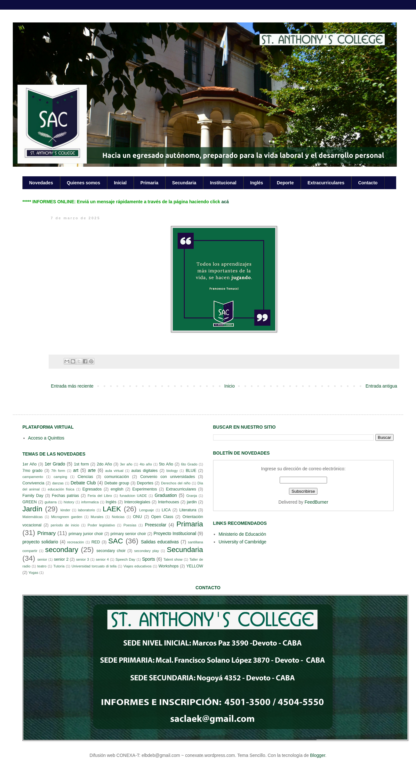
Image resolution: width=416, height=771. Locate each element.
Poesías (130, 525)
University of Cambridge (242, 541)
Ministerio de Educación (242, 534)
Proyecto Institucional (175, 533)
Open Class (162, 517)
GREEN (29, 502)
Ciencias (85, 476)
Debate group (116, 483)
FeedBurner (316, 502)
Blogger (317, 755)
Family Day (32, 495)
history (69, 502)
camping (60, 477)
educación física (61, 489)
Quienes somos (83, 182)
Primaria (149, 182)
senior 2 (61, 559)
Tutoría (59, 566)
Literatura (187, 510)
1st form (81, 464)
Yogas (33, 572)
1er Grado (54, 463)
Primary (46, 533)
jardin (192, 502)
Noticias (118, 517)
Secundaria (184, 182)
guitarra (50, 502)
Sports (148, 559)
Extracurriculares (326, 182)
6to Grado (189, 464)
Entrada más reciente (72, 386)
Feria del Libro (100, 496)
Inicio (229, 386)
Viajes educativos (138, 566)
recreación (75, 542)
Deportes (145, 483)
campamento (32, 477)
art (75, 470)
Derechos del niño (175, 483)
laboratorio (86, 510)
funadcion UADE (133, 496)
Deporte (285, 182)
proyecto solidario (40, 541)
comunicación (116, 476)
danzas (58, 483)
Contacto (368, 182)
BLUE (191, 470)
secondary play (146, 551)
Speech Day (125, 559)
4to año (146, 464)
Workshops (168, 566)
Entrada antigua (381, 386)
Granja (191, 496)
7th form (58, 471)
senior (42, 559)
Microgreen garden (66, 517)
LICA (166, 510)
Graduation (166, 495)
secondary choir (110, 551)
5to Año (166, 464)
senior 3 (82, 559)
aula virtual (114, 471)
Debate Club (83, 482)
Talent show (173, 559)
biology (172, 471)
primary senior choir (128, 534)
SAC (115, 541)
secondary (61, 550)
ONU (137, 517)
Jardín (32, 509)
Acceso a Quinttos (46, 437)
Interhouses (168, 502)
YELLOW (194, 566)
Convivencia (33, 483)
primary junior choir (85, 534)
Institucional (223, 182)
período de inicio (65, 525)
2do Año (104, 464)
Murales (97, 517)
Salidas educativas (160, 541)
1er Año (29, 464)
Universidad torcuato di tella (94, 566)
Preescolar (155, 524)
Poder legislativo (101, 525)
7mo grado (32, 470)
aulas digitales (144, 470)
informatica (90, 502)
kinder (65, 510)
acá (225, 201)
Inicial (120, 182)
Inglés (256, 182)
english (117, 489)
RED (96, 542)
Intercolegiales (137, 502)
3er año (126, 464)
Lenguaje (146, 510)
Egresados (92, 489)
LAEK (112, 509)
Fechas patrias (65, 495)
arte (92, 470)
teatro (42, 566)
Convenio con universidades (167, 476)
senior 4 (102, 559)
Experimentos (144, 489)
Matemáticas (32, 517)
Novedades (41, 182)
